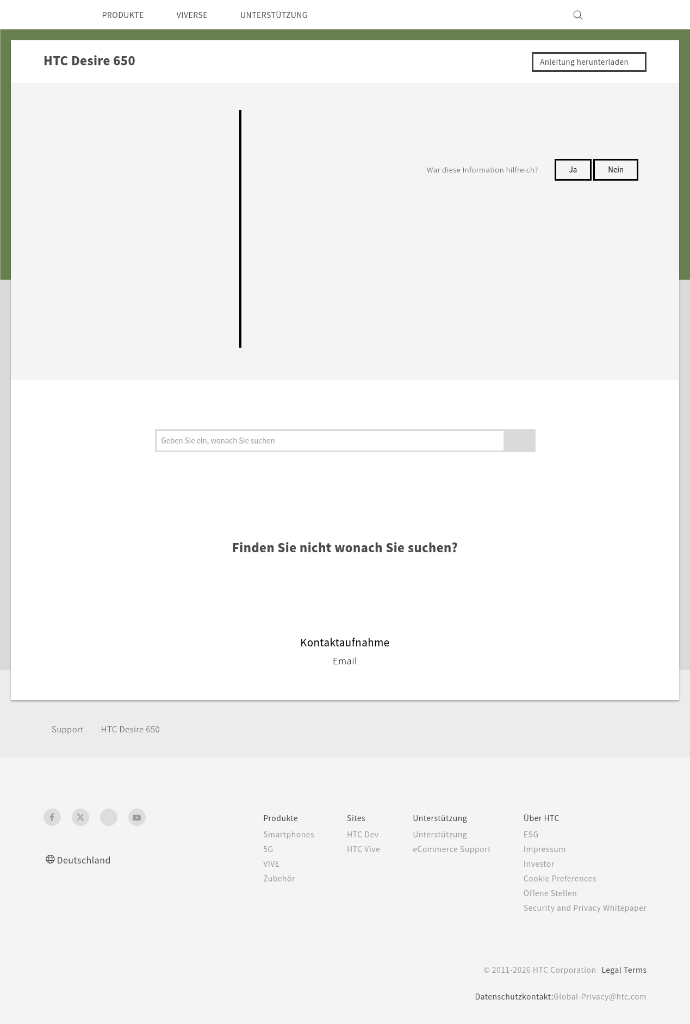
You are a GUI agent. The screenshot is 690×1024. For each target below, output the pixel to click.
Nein (615, 169)
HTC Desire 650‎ (137, 729)
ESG (522, 834)
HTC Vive (344, 849)
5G (244, 849)
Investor (531, 863)
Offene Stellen (543, 893)
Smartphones (266, 834)
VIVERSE (202, 15)
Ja (572, 169)
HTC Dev (344, 834)
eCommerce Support (439, 849)
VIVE (249, 863)
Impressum (537, 849)
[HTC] (56, 14)
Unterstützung (426, 834)
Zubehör (256, 878)
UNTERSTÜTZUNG (290, 15)
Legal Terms (622, 969)
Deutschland (87, 859)
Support (69, 729)
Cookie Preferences (554, 878)
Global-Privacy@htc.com (597, 996)
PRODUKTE (126, 15)
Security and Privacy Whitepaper (580, 907)
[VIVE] (632, 14)
